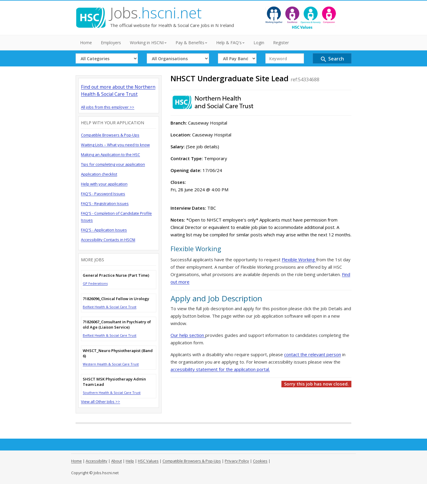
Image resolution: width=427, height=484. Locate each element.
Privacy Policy (237, 461)
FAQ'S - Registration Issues (105, 203)
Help (130, 461)
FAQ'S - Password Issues (103, 193)
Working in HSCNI (148, 42)
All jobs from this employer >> (107, 107)
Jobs (156, 13)
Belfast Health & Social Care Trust (109, 307)
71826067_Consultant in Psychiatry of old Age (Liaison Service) (117, 324)
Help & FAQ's (230, 42)
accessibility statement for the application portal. (220, 369)
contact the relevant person (312, 354)
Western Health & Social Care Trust (111, 364)
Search (332, 59)
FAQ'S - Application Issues (104, 230)
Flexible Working (299, 259)
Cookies (260, 461)
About (116, 461)
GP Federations (95, 283)
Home (86, 42)
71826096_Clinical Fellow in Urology (116, 298)
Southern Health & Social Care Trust (112, 392)
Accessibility (96, 461)
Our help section (188, 335)
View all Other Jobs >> (100, 401)
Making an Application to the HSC (110, 154)
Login (259, 42)
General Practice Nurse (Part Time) (116, 275)
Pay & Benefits (191, 42)
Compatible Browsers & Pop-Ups (110, 135)
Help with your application (104, 184)
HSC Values (148, 461)
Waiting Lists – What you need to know (115, 144)
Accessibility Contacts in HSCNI (108, 239)
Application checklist (99, 174)
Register (281, 42)
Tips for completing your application (113, 164)
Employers (111, 42)
